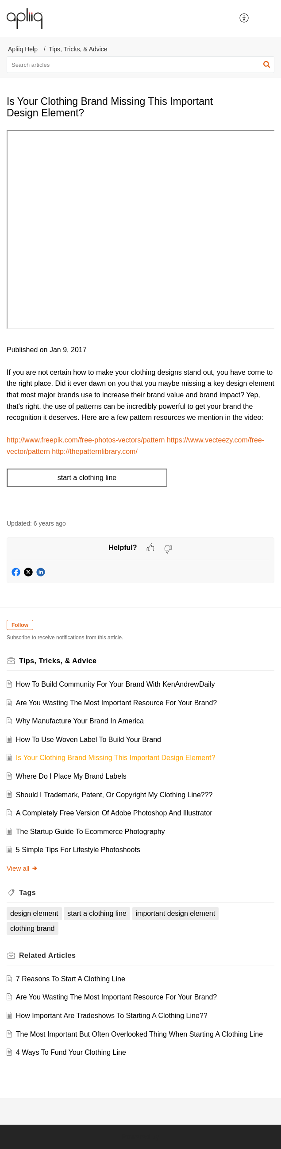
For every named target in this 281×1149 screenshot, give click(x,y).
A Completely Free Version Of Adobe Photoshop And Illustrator (114, 813)
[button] (244, 18)
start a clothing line (96, 913)
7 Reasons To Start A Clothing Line (70, 979)
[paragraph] (140, 319)
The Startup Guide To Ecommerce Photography (90, 831)
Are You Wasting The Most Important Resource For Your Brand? (116, 703)
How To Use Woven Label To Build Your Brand (88, 739)
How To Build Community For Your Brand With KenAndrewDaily (115, 684)
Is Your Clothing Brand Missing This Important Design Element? (116, 757)
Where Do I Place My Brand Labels (71, 776)
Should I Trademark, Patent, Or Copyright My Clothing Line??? (114, 795)
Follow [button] (20, 625)
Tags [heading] (27, 892)
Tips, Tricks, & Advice (78, 49)
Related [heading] (47, 955)
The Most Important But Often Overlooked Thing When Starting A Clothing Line (139, 1034)
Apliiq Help (23, 49)
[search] (140, 64)
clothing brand (32, 928)
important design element (176, 913)
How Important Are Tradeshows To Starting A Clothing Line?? (112, 1015)
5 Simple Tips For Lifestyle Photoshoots (78, 849)
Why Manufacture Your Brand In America (80, 721)
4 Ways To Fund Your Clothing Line (71, 1052)
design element (34, 913)
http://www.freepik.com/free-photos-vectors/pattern (86, 440)
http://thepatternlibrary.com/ (95, 451)
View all (22, 868)
